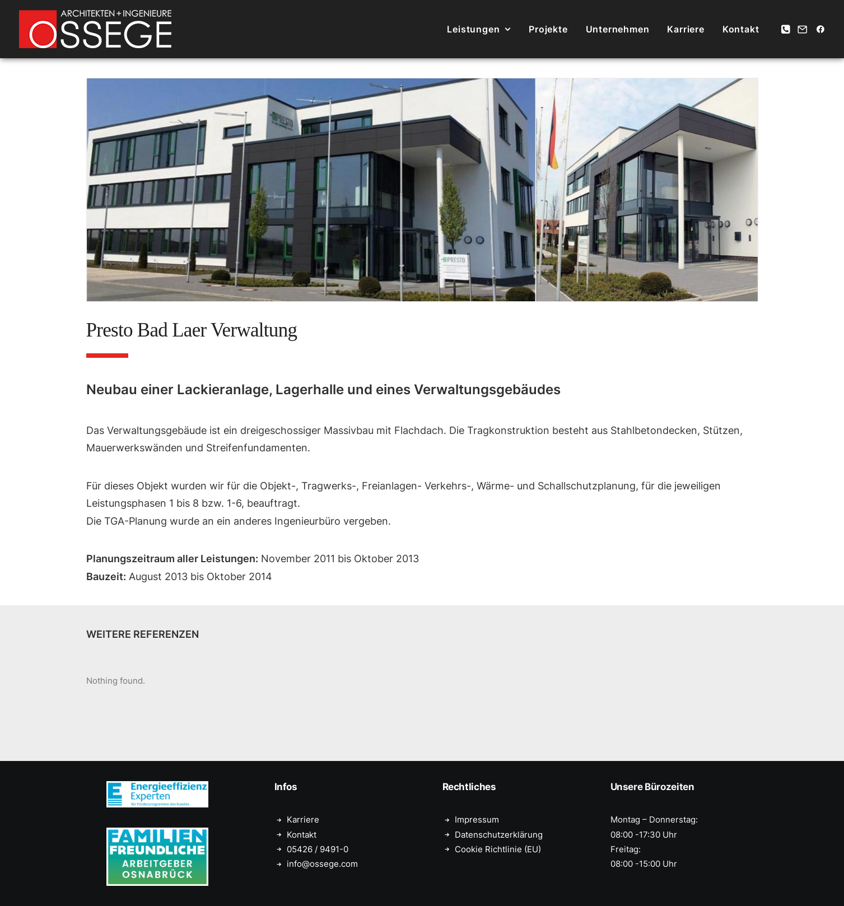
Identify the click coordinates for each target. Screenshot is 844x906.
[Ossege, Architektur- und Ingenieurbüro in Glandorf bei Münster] (95, 29)
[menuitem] (479, 29)
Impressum (477, 819)
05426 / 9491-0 (317, 849)
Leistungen (479, 29)
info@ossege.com (322, 863)
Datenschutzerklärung (499, 834)
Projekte (548, 29)
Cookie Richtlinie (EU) (498, 849)
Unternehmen (618, 29)
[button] (787, 29)
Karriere (685, 29)
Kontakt (740, 29)
